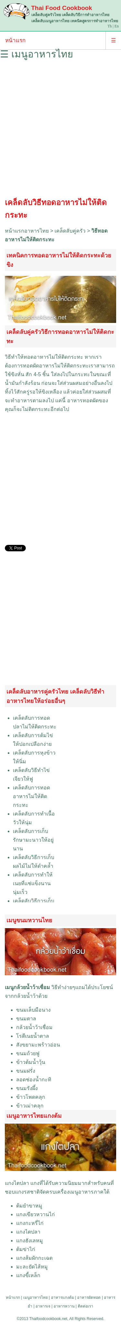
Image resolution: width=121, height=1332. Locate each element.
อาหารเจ (42, 1306)
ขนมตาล (26, 1018)
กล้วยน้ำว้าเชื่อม (34, 1027)
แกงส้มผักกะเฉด (34, 1258)
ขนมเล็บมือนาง (33, 1010)
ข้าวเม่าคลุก (30, 1105)
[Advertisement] (60, 130)
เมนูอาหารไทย (35, 1297)
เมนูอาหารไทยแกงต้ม (34, 1116)
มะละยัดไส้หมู (32, 1266)
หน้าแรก (15, 40)
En (117, 26)
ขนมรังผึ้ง (27, 1088)
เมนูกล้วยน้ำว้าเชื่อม (27, 987)
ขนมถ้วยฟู (27, 1053)
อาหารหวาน (64, 1306)
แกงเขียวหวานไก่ (35, 1214)
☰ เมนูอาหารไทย (36, 54)
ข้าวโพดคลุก (30, 1097)
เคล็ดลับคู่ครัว (70, 231)
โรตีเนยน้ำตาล (32, 1036)
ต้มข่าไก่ (25, 1249)
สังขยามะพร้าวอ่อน (38, 1044)
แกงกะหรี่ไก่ (30, 1223)
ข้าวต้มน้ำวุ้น (30, 1062)
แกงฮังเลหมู (29, 1240)
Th (109, 26)
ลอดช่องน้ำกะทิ (33, 1079)
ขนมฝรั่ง (25, 1071)
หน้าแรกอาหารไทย (27, 231)
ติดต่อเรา (85, 1306)
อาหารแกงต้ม (62, 1297)
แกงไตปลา (17, 1183)
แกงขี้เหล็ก (28, 1275)
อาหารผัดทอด (89, 1297)
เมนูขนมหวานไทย (29, 920)
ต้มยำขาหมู (29, 1205)
